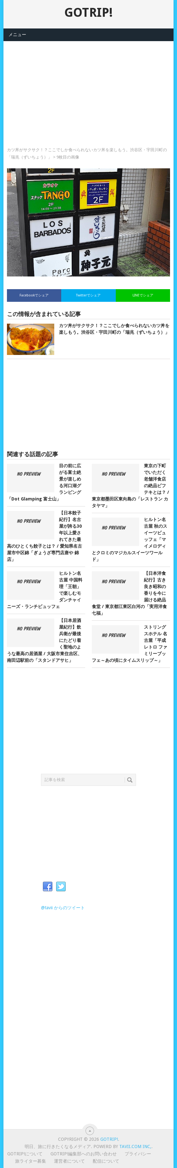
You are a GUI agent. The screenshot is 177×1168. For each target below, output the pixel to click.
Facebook (48, 887)
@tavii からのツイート (63, 907)
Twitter (61, 887)
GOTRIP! (88, 12)
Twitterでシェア (88, 295)
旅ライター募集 (30, 1161)
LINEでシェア (143, 295)
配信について (106, 1161)
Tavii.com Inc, (135, 1146)
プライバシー (138, 1153)
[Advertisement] (88, 85)
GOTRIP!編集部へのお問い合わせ (83, 1153)
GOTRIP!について (25, 1153)
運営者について (69, 1161)
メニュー (17, 34)
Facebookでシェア (34, 295)
